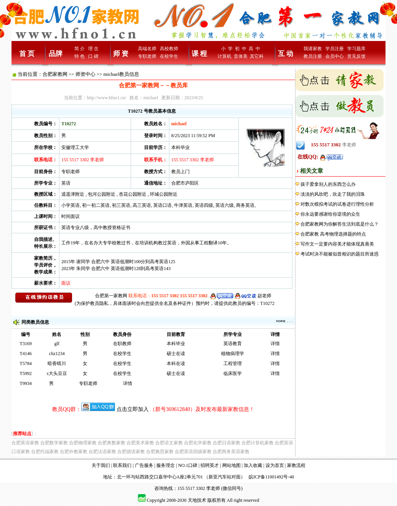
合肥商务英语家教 (231, 451)
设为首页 (275, 465)
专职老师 (147, 56)
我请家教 (312, 48)
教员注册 (312, 56)
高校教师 (169, 48)
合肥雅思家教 (160, 451)
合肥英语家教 (25, 442)
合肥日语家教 (226, 442)
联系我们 (122, 465)
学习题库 (356, 48)
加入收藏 (253, 465)
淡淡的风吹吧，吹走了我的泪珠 (332, 194)
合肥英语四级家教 (193, 451)
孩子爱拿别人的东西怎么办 (328, 184)
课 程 (199, 53)
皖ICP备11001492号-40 (271, 477)
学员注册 (334, 48)
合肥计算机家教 (257, 442)
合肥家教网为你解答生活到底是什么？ (339, 224)
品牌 (55, 53)
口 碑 (93, 56)
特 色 (79, 56)
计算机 (224, 56)
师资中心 (85, 74)
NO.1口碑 (187, 465)
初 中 (240, 48)
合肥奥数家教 (111, 442)
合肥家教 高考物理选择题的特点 (333, 234)
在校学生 (169, 56)
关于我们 (101, 465)
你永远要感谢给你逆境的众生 (330, 214)
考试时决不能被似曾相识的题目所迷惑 (339, 254)
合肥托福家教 (45, 451)
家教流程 (296, 465)
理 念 (93, 48)
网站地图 (231, 465)
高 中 (254, 48)
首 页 (27, 53)
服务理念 (165, 465)
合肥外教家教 (73, 451)
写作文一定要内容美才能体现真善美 (337, 244)
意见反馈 (356, 56)
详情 (275, 343)
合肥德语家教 (131, 451)
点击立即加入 (132, 409)
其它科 (257, 56)
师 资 (121, 53)
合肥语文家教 (169, 442)
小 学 (227, 48)
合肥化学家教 (198, 442)
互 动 (286, 53)
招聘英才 (209, 465)
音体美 (241, 56)
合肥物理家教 (83, 442)
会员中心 (334, 56)
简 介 (79, 48)
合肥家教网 (55, 74)
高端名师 (147, 48)
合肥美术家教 (140, 442)
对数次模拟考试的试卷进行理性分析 (337, 204)
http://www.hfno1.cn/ (106, 97)
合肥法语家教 (102, 451)
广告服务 (144, 465)
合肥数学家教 (54, 442)
